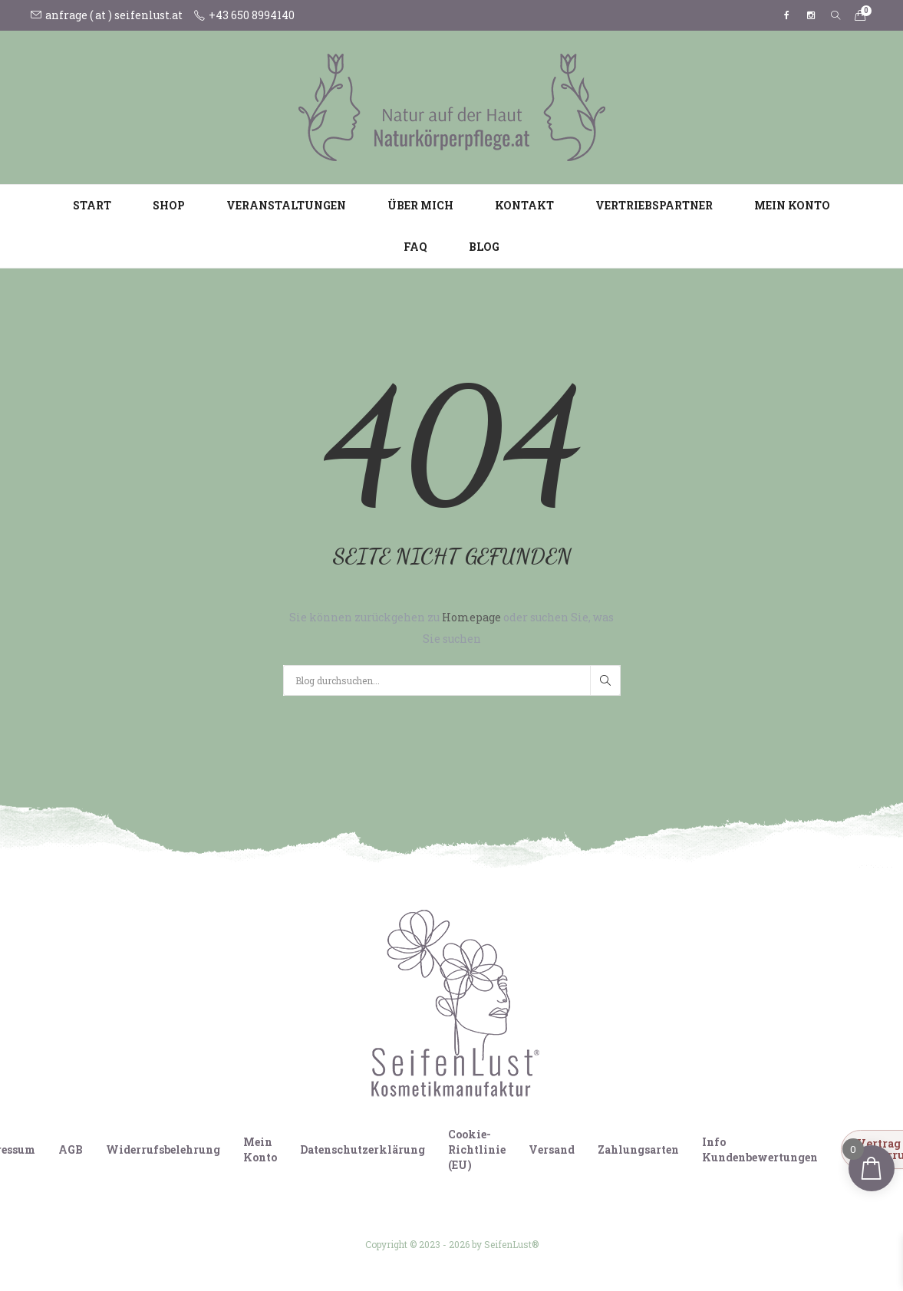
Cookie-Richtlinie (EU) (477, 1149)
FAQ (415, 246)
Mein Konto (792, 205)
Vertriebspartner (654, 205)
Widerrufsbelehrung (163, 1149)
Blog (484, 246)
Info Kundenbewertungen (760, 1149)
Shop (169, 205)
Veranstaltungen (286, 205)
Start (92, 205)
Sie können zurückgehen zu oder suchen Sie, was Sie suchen (451, 628)
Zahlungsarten (638, 1149)
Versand (552, 1149)
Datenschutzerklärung (362, 1149)
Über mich (420, 205)
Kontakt (524, 205)
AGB (70, 1149)
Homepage (472, 617)
